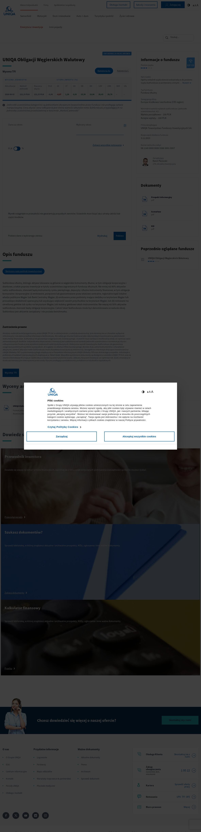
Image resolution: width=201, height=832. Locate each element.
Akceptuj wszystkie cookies (139, 436)
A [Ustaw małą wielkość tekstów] (147, 392)
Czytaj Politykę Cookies (63, 426)
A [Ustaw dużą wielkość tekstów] (152, 391)
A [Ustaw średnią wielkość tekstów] (150, 391)
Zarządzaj (61, 436)
